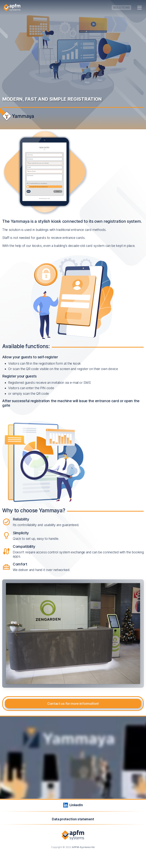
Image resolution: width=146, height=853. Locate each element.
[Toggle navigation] (139, 7)
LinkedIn (73, 805)
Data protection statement (73, 819)
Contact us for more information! (73, 704)
